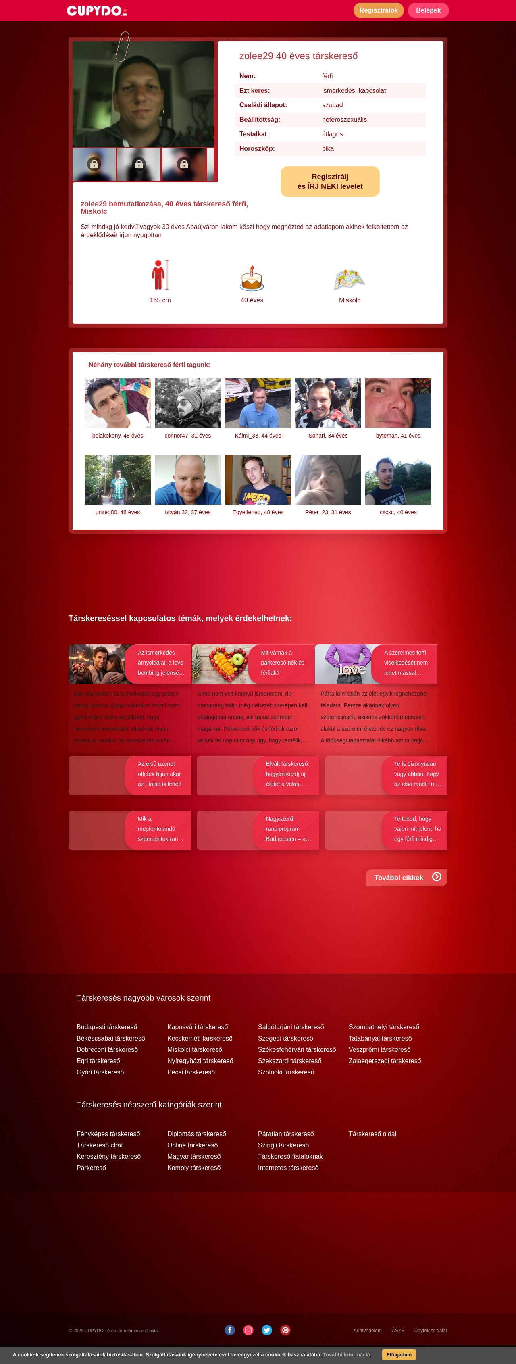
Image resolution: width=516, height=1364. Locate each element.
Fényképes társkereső (108, 1151)
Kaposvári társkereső (197, 1044)
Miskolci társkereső (194, 1067)
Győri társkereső (100, 1089)
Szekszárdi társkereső (289, 1078)
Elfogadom (383, 1356)
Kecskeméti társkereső (200, 1055)
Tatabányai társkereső (380, 1055)
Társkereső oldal (372, 1151)
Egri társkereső (98, 1078)
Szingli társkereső (283, 1162)
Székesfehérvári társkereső (297, 1067)
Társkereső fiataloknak (290, 1173)
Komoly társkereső (194, 1185)
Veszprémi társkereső (380, 1067)
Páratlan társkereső (286, 1151)
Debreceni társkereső (107, 1067)
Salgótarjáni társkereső (291, 1044)
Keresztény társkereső (109, 1173)
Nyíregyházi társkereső (200, 1078)
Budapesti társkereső (107, 1044)
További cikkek (409, 902)
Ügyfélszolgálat (430, 1347)
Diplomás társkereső (196, 1151)
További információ (328, 1356)
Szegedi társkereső (285, 1055)
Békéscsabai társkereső (111, 1055)
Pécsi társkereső (191, 1089)
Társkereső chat (100, 1162)
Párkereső (91, 1185)
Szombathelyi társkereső (384, 1044)
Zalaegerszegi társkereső (385, 1078)
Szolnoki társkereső (286, 1089)
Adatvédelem (368, 1347)
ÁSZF (398, 1347)
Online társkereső (192, 1162)
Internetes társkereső (288, 1185)
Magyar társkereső (194, 1173)
